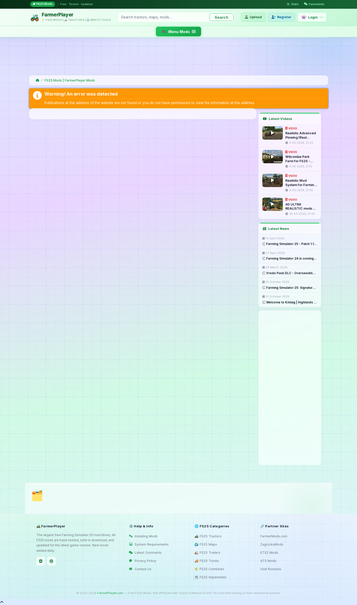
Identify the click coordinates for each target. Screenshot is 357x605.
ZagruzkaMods (271, 544)
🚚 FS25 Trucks (206, 561)
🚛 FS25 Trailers (207, 553)
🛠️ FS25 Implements (210, 577)
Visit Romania (270, 569)
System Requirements (149, 544)
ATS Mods (268, 561)
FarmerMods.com (273, 536)
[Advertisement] (177, 56)
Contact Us (140, 569)
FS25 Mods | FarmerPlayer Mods (70, 80)
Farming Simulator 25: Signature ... (289, 288)
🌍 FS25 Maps (205, 544)
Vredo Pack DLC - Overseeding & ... (289, 273)
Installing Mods (143, 536)
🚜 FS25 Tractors (208, 536)
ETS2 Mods (269, 553)
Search (221, 17)
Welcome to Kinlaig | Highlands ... (289, 302)
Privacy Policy (142, 561)
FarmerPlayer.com (110, 593)
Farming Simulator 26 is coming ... (289, 259)
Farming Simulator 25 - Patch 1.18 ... (289, 244)
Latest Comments (145, 553)
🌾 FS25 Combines (209, 569)
